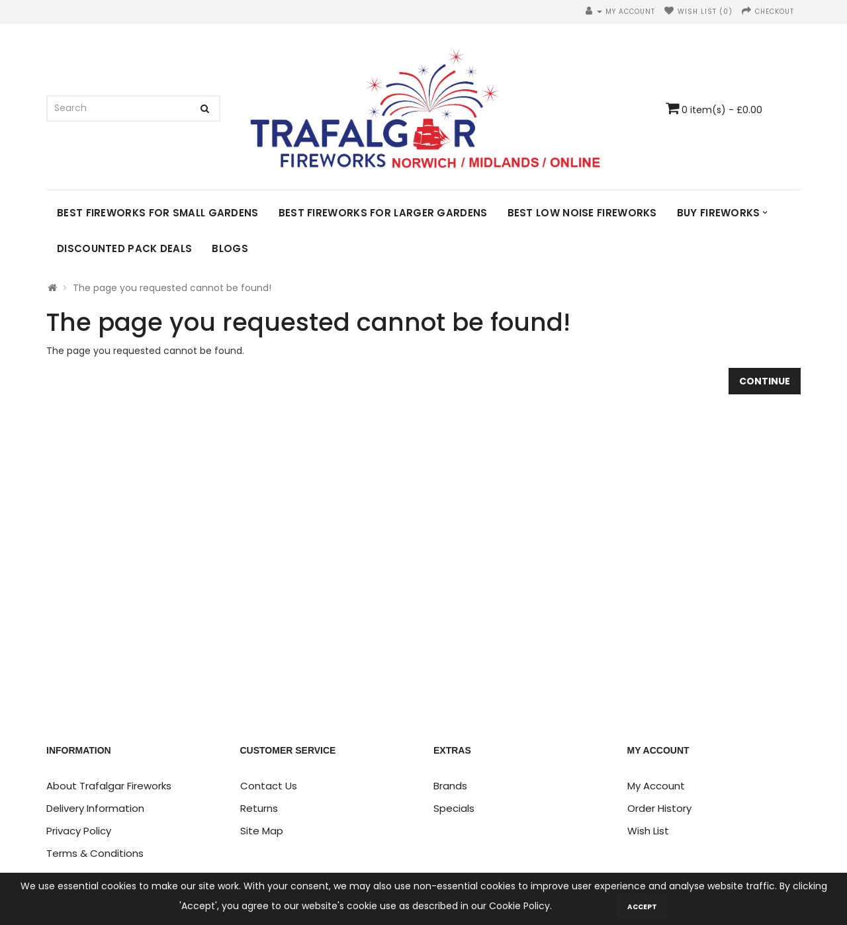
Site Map (261, 831)
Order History (659, 808)
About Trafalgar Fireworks (108, 786)
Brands (450, 786)
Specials (453, 808)
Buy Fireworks (718, 213)
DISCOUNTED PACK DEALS (124, 248)
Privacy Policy (78, 831)
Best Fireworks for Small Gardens (158, 213)
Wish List (648, 831)
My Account (656, 786)
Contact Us (268, 786)
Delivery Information (95, 808)
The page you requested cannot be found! (172, 287)
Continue (764, 381)
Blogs (230, 248)
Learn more (582, 911)
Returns (259, 808)
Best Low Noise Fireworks (582, 213)
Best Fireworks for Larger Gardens (383, 213)
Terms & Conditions (95, 853)
